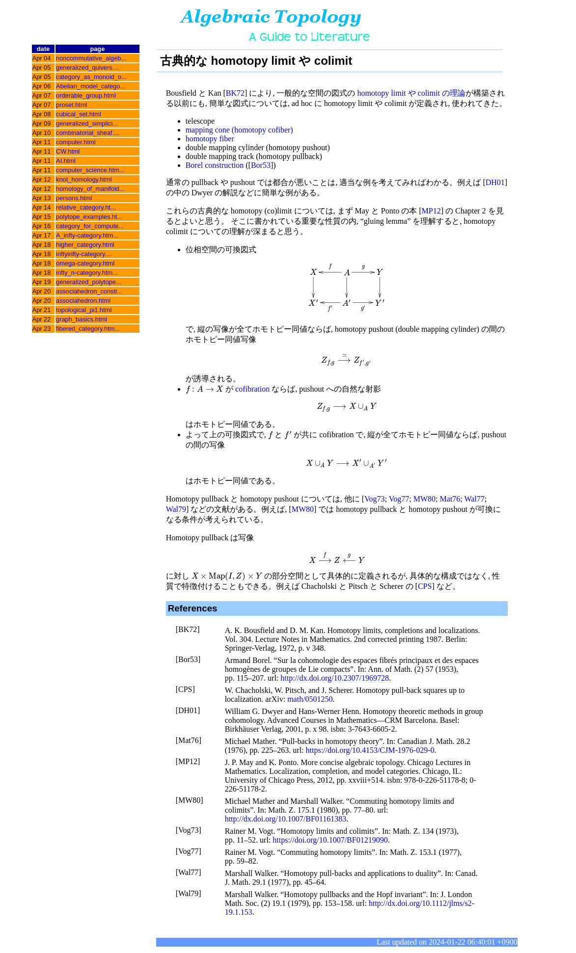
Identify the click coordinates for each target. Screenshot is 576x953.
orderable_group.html (86, 95)
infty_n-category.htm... (87, 272)
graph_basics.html (81, 319)
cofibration (252, 389)
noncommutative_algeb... (91, 58)
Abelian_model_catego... (90, 86)
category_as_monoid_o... (91, 76)
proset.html (71, 104)
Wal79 (176, 509)
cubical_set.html (78, 114)
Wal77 (474, 499)
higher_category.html (85, 244)
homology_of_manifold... (90, 188)
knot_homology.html (84, 179)
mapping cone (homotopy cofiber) (239, 130)
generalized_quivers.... (87, 67)
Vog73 (374, 499)
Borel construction (215, 165)
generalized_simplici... (87, 123)
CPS (425, 586)
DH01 (495, 182)
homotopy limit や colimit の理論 (411, 93)
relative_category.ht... (85, 207)
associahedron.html (83, 300)
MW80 (424, 499)
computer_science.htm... (90, 170)
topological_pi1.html (83, 310)
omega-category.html (85, 263)
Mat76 (449, 499)
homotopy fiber (210, 138)
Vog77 (399, 499)
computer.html (75, 142)
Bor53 (261, 165)
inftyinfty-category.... (84, 254)
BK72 (235, 93)
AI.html (66, 160)
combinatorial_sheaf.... (87, 132)
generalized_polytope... (88, 282)
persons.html (74, 198)
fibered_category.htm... (88, 328)
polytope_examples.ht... (89, 216)
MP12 (431, 211)
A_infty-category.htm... (87, 235)
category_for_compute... (90, 226)
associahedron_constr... (89, 291)
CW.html (68, 151)
